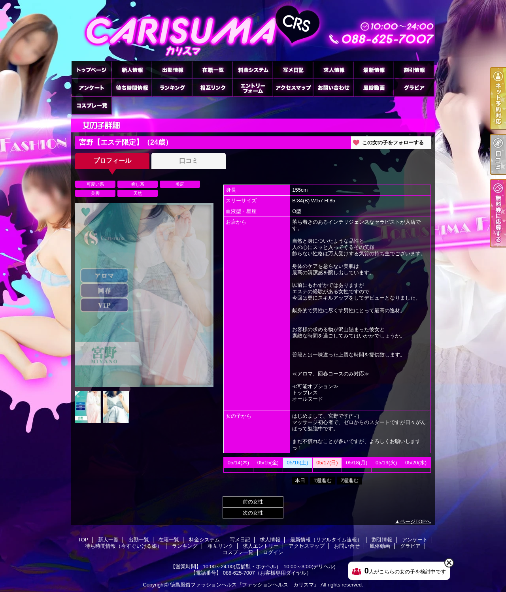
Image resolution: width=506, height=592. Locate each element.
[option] (144, 295)
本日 (300, 480)
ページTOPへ (415, 521)
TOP (91, 69)
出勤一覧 (172, 69)
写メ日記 (293, 69)
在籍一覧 (212, 69)
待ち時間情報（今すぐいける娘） (131, 87)
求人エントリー (252, 87)
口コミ (188, 160)
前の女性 (253, 502)
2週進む (349, 480)
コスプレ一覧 (91, 105)
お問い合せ (333, 87)
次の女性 (253, 513)
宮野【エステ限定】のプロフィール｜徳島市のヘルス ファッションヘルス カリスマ (253, 30)
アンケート (91, 87)
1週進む (322, 480)
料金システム (252, 69)
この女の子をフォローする (393, 142)
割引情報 (414, 69)
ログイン (273, 552)
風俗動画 (373, 87)
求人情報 (333, 69)
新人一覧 (131, 69)
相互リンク (212, 87)
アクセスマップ (293, 87)
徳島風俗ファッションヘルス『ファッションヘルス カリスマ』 (244, 585)
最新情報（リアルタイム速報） (373, 69)
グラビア (414, 87)
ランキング (172, 87)
